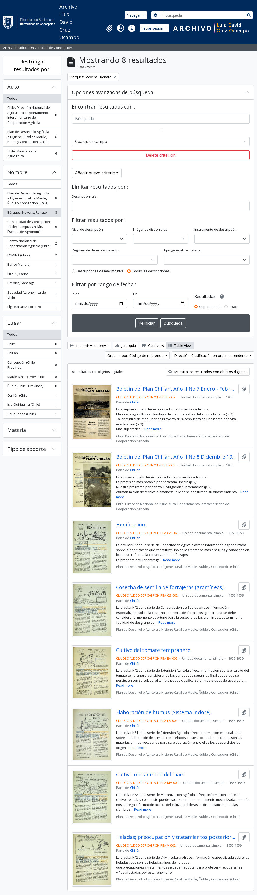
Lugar (14, 322)
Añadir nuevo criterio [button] (95, 173)
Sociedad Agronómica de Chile (32, 295)
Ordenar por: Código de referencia (136, 355)
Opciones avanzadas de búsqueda (112, 92)
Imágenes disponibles (150, 229)
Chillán (32, 354)
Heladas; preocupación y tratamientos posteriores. (176, 837)
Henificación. (131, 525)
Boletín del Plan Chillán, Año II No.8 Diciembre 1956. (176, 457)
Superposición (210, 306)
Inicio (76, 294)
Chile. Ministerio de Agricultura (32, 153)
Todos (12, 98)
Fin (135, 294)
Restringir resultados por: (32, 65)
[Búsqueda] (204, 15)
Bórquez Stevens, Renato (32, 213)
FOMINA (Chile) (32, 256)
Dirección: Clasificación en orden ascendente (211, 355)
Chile (32, 345)
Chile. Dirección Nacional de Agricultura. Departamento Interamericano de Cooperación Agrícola (32, 115)
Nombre (17, 172)
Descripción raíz (84, 196)
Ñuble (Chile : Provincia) (32, 387)
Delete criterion (161, 155)
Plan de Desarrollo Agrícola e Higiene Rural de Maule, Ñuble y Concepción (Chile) (32, 136)
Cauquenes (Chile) (32, 415)
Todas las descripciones (151, 271)
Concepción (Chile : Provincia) (32, 365)
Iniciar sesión (153, 28)
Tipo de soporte (26, 448)
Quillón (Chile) (32, 396)
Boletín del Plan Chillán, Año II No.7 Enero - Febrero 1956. (176, 389)
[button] (109, 28)
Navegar (134, 15)
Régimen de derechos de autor (96, 250)
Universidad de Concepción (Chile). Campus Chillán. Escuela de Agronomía (32, 226)
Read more (152, 429)
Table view (180, 345)
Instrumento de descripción (215, 229)
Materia (16, 430)
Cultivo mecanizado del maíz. (150, 774)
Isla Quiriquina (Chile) (32, 405)
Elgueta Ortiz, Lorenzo (32, 307)
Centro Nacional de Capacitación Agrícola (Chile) (32, 243)
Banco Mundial (32, 265)
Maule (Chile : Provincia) (32, 377)
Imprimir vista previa (89, 345)
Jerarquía (125, 345)
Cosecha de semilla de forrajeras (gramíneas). (170, 587)
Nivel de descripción (87, 229)
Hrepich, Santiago (32, 284)
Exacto (235, 306)
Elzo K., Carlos (32, 275)
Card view (153, 345)
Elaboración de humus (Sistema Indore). (164, 712)
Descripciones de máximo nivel (100, 271)
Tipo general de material (182, 250)
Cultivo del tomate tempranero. (154, 650)
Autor (14, 86)
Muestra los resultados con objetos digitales (207, 371)
